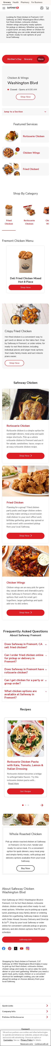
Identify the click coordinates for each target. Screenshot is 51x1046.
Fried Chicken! (32, 169)
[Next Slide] (47, 805)
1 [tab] (23, 805)
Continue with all (41, 1044)
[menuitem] (14, 59)
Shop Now (26, 96)
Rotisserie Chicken (35, 136)
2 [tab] (25, 805)
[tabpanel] (25, 269)
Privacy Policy (27, 1040)
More (41, 59)
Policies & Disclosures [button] (25, 1017)
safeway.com (34, 939)
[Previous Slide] (4, 805)
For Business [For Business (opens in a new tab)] (36, 2)
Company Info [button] (25, 1011)
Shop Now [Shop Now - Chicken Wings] (32, 612)
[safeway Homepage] (13, 8)
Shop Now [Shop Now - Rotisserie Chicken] (32, 455)
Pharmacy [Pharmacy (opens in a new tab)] (25, 2)
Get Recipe (32, 791)
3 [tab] (28, 805)
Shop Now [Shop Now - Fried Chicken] (32, 535)
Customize (8, 1040)
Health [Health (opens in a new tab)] (16, 2)
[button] (41, 8)
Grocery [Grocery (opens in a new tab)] (7, 2)
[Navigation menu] (4, 8)
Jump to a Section (25, 111)
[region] (25, 1038)
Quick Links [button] (25, 1006)
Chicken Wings (32, 152)
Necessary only (26, 1044)
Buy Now (28, 868)
